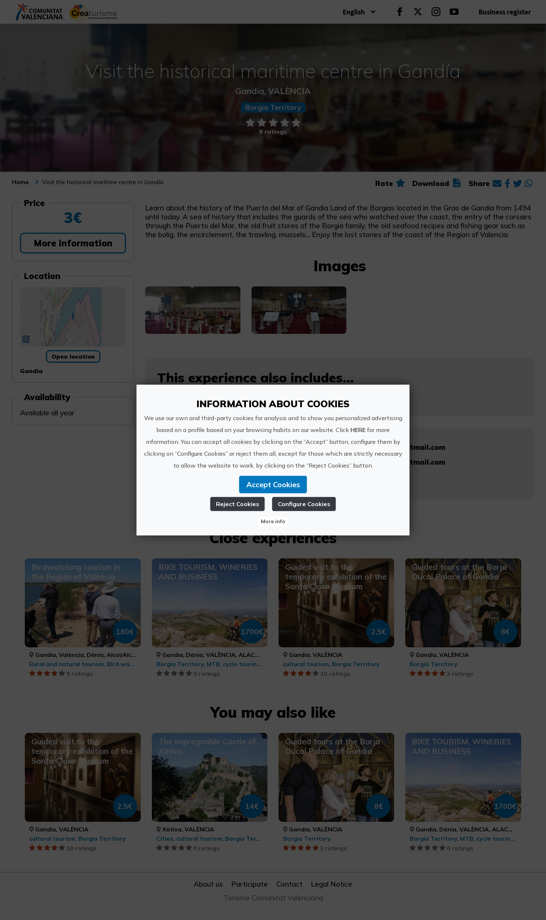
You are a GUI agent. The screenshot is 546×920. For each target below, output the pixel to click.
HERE (358, 430)
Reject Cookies (237, 504)
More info (273, 521)
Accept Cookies (273, 484)
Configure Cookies (304, 504)
